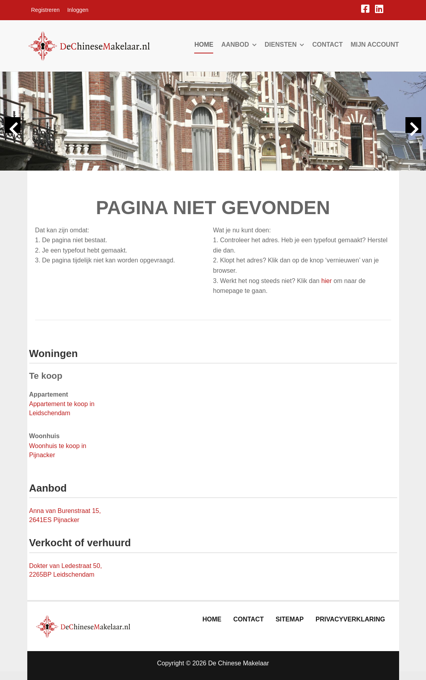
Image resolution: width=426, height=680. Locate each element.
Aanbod (239, 44)
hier (326, 280)
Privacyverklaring (350, 619)
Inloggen (78, 10)
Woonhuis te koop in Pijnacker (58, 450)
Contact (327, 44)
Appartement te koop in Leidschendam (62, 408)
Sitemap (290, 619)
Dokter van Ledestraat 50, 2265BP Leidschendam (65, 570)
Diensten (284, 44)
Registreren (45, 10)
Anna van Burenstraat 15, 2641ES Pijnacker (65, 515)
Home (203, 44)
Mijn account (374, 44)
